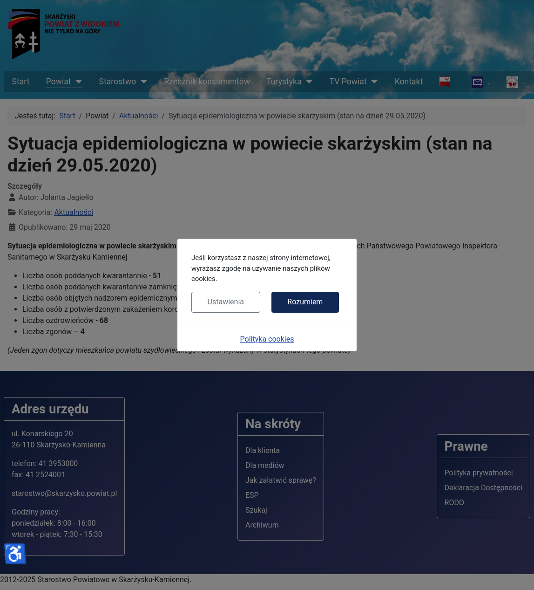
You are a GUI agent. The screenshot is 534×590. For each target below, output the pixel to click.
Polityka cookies (267, 339)
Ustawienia (226, 301)
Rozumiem (305, 301)
